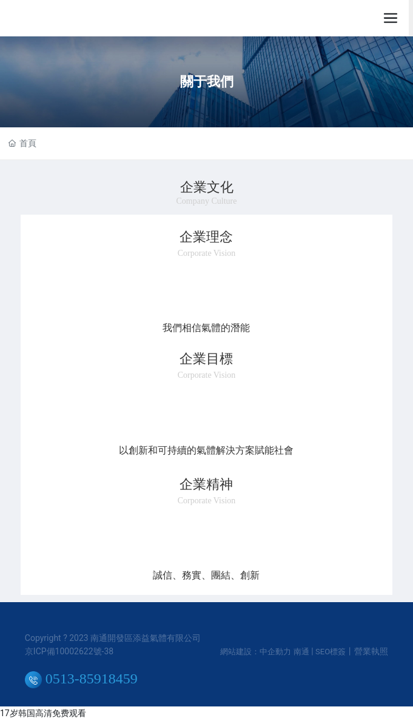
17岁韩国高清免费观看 (43, 713)
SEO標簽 (330, 651)
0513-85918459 (81, 678)
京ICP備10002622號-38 (69, 651)
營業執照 (371, 651)
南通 (301, 651)
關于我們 (206, 81)
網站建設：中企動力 (255, 651)
